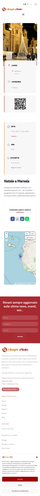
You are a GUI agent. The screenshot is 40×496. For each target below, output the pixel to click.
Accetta (20, 479)
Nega (20, 485)
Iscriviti (20, 336)
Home (4, 401)
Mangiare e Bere (8, 444)
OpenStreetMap (25, 283)
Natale (15, 88)
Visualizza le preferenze (20, 491)
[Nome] (20, 317)
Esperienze (6, 448)
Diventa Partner (8, 429)
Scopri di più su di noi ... (10, 389)
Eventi (4, 413)
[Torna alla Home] (12, 9)
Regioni (4, 409)
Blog (3, 417)
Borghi (4, 405)
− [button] (6, 236)
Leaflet (17, 283)
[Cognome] (20, 324)
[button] (37, 457)
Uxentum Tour (7, 381)
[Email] (20, 330)
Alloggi (4, 440)
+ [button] (6, 233)
